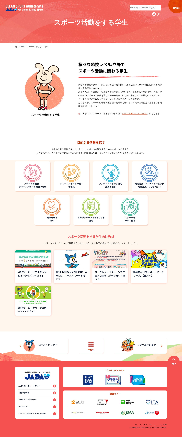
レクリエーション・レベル (134, 113)
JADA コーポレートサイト (29, 386)
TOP (174, 364)
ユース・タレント (39, 345)
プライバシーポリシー (27, 400)
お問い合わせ (23, 393)
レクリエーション (138, 345)
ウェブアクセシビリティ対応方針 (32, 414)
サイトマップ (23, 407)
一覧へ (91, 346)
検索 (157, 7)
